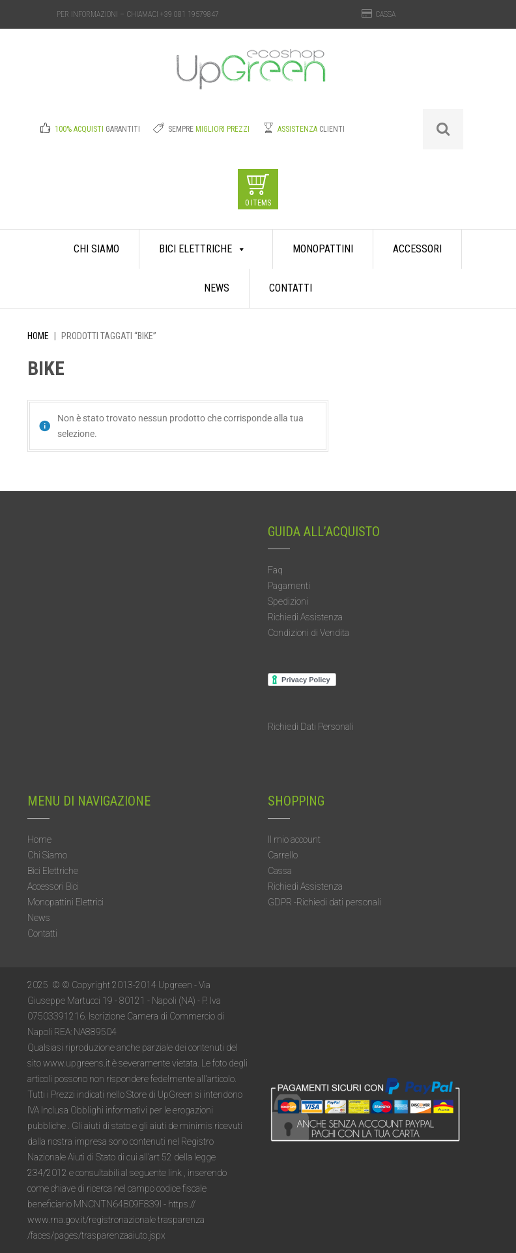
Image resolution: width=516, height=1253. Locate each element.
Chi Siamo (96, 249)
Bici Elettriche (202, 249)
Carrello (283, 855)
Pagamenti (289, 586)
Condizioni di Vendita (308, 632)
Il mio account (294, 839)
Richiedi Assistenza (305, 617)
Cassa (280, 871)
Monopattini (323, 249)
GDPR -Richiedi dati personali (324, 902)
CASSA (385, 14)
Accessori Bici (53, 886)
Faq (275, 570)
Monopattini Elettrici (65, 902)
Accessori (417, 249)
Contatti (290, 288)
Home (38, 336)
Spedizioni (288, 601)
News (216, 288)
